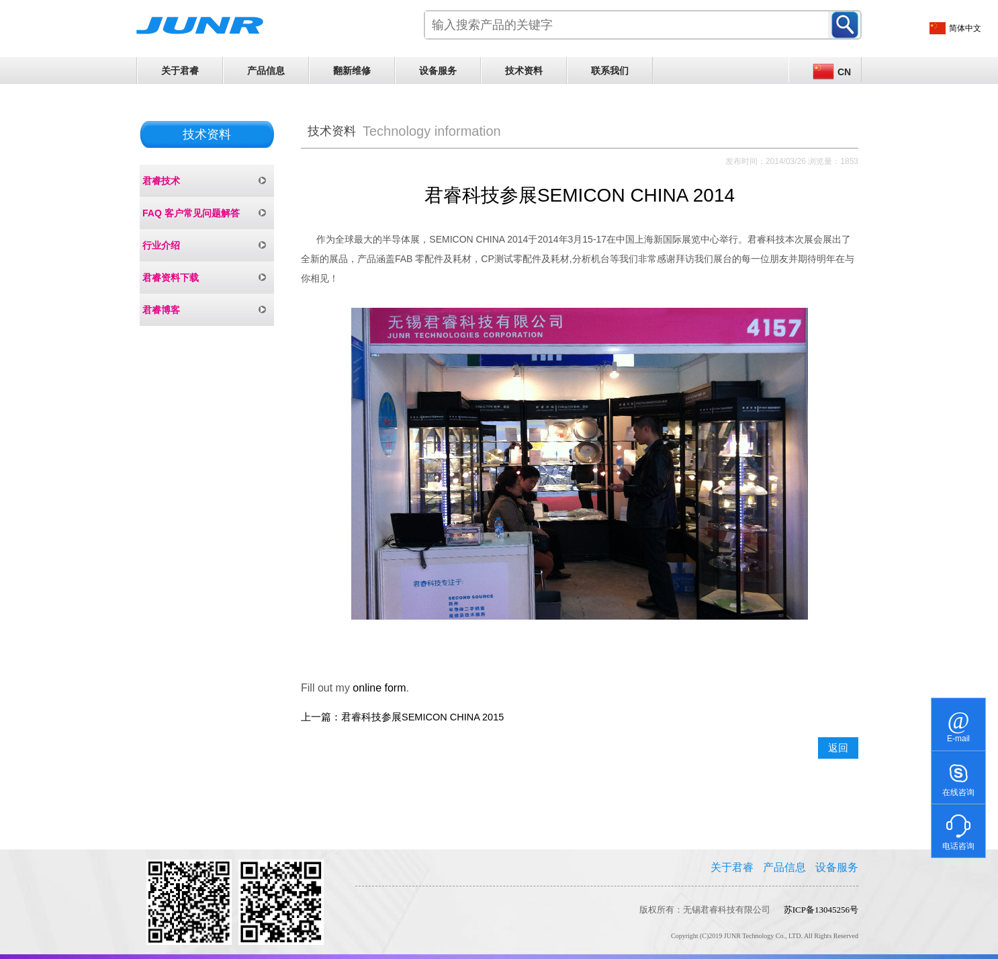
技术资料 (524, 70)
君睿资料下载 (170, 277)
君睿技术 (161, 180)
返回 (838, 748)
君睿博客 (161, 309)
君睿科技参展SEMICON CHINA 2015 (422, 717)
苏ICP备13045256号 (821, 910)
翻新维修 (352, 70)
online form (379, 688)
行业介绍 (161, 245)
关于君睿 (180, 70)
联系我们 (610, 70)
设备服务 (438, 70)
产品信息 (266, 70)
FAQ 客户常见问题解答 (191, 213)
